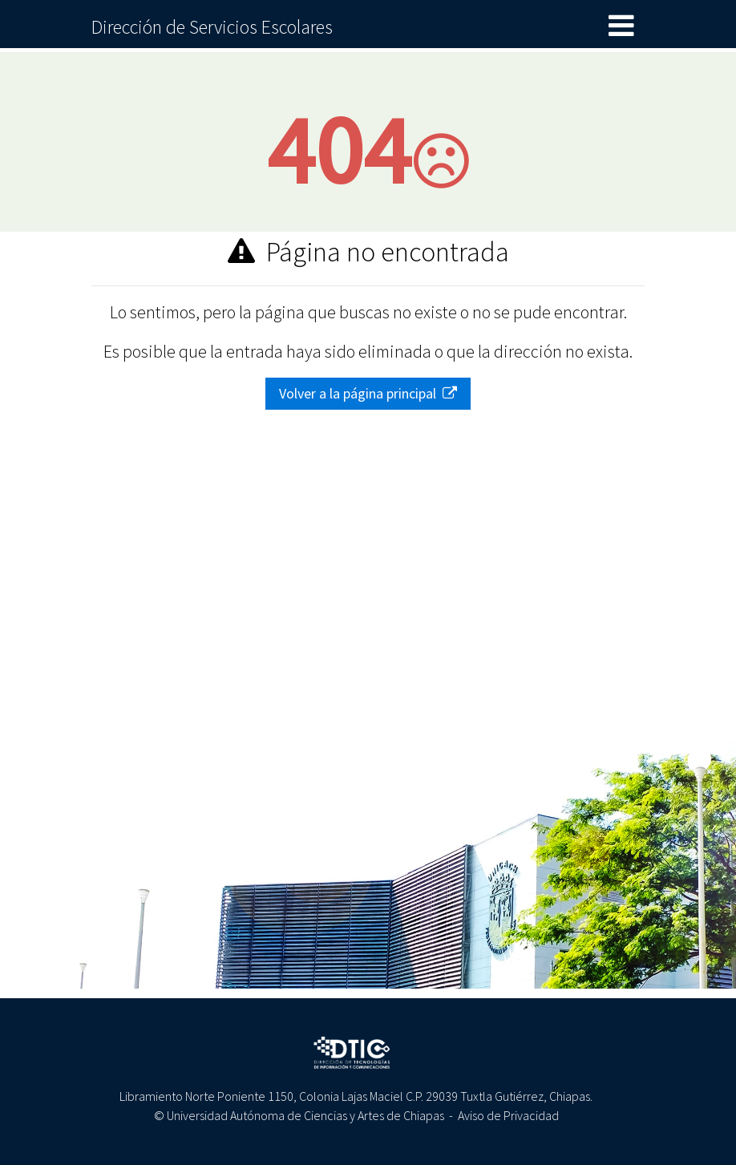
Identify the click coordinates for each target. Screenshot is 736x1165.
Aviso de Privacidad (508, 1115)
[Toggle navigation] (621, 26)
